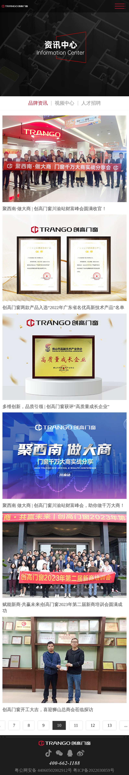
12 (93, 725)
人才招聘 (91, 103)
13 (109, 725)
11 (76, 725)
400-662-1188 (64, 763)
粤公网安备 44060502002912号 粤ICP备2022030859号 (64, 770)
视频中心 (64, 103)
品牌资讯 (38, 103)
